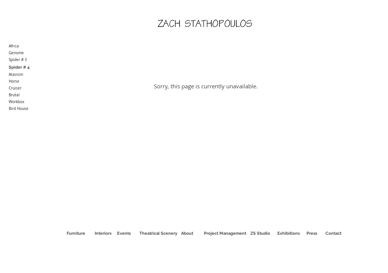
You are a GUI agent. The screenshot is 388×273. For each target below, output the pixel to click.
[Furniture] (76, 233)
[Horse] (31, 81)
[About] (187, 233)
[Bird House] (31, 108)
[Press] (312, 233)
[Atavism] (31, 74)
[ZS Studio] (260, 233)
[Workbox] (31, 102)
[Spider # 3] (31, 59)
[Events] (124, 233)
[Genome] (31, 53)
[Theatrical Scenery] (158, 233)
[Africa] (31, 46)
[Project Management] (225, 233)
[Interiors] (103, 233)
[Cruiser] (31, 88)
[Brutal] (31, 95)
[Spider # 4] (31, 67)
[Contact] (333, 233)
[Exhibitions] (288, 233)
